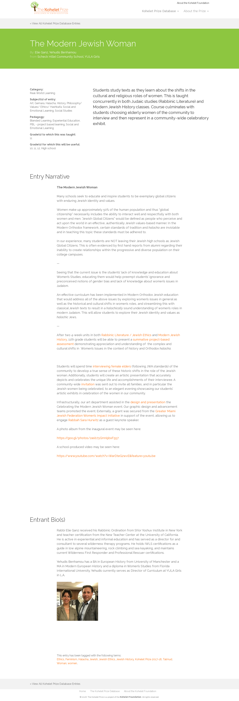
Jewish (94, 659)
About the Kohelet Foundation (193, 3)
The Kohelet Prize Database (105, 691)
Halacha (83, 659)
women (72, 663)
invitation (88, 384)
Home (82, 691)
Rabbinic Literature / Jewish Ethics (126, 335)
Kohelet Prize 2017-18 (148, 659)
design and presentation (147, 402)
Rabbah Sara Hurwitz (83, 420)
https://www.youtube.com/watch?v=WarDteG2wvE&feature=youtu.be (106, 456)
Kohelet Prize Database (159, 11)
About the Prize (195, 11)
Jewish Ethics (107, 659)
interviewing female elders (111, 366)
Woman (62, 663)
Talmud (167, 659)
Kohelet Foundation (130, 697)
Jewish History (125, 659)
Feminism (71, 659)
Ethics (60, 659)
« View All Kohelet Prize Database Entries (55, 23)
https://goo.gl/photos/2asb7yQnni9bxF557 (88, 438)
